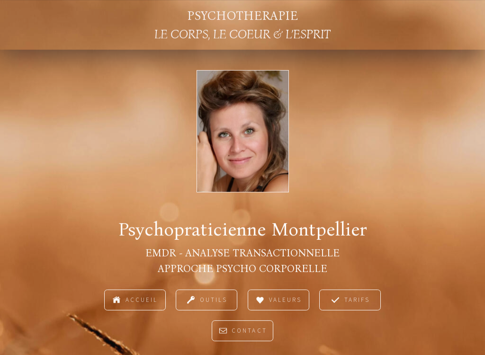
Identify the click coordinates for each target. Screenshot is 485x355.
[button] (135, 301)
